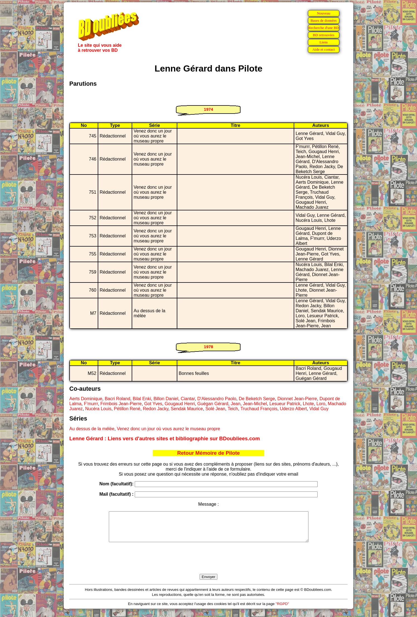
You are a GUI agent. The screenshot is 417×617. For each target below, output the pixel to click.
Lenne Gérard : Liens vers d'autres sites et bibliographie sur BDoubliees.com (164, 438)
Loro (321, 403)
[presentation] (208, 564)
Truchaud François (259, 408)
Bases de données (323, 20)
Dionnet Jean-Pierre (297, 398)
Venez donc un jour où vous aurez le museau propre (168, 428)
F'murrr (91, 403)
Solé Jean (215, 408)
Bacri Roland (117, 398)
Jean (236, 403)
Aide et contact (323, 49)
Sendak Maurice (187, 408)
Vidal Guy (318, 408)
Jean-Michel (255, 403)
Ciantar (188, 398)
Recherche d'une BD (323, 28)
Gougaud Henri (180, 403)
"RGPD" (282, 610)
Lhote (308, 403)
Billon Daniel (165, 398)
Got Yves (153, 403)
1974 (208, 109)
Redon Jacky (155, 408)
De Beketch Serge (257, 398)
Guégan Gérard (212, 403)
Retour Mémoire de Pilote (208, 453)
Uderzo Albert (293, 408)
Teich (233, 408)
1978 (208, 346)
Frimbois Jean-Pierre (121, 403)
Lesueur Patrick (284, 403)
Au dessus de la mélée (91, 428)
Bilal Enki (142, 398)
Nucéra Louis (98, 408)
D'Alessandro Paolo (216, 398)
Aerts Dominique (85, 398)
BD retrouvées (323, 35)
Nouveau (323, 13)
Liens (324, 42)
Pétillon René (127, 408)
